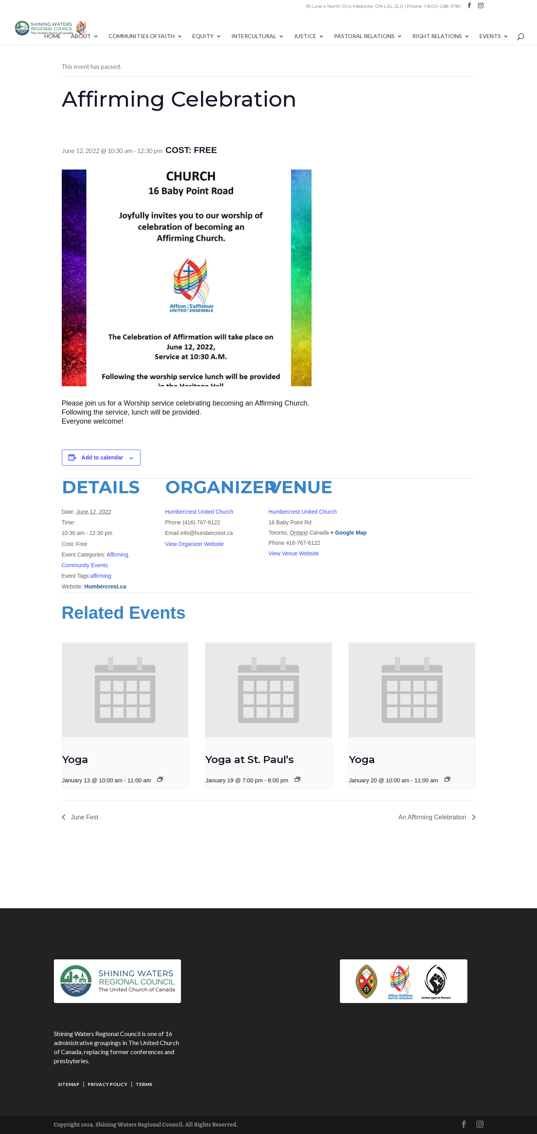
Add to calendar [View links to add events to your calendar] (102, 457)
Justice (305, 36)
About (81, 36)
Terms (144, 1084)
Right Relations (437, 36)
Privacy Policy (107, 1084)
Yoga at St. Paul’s (249, 759)
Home (52, 36)
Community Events (85, 565)
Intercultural (253, 36)
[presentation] (125, 690)
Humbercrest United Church (199, 512)
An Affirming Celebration (433, 817)
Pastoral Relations (364, 36)
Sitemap (68, 1084)
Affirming (117, 554)
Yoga (75, 759)
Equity (203, 36)
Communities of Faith (142, 36)
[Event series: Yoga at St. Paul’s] (297, 779)
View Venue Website (294, 553)
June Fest (84, 817)
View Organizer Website (194, 544)
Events (490, 36)
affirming (100, 576)
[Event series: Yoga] (160, 779)
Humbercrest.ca (105, 586)
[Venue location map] (434, 532)
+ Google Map (348, 532)
